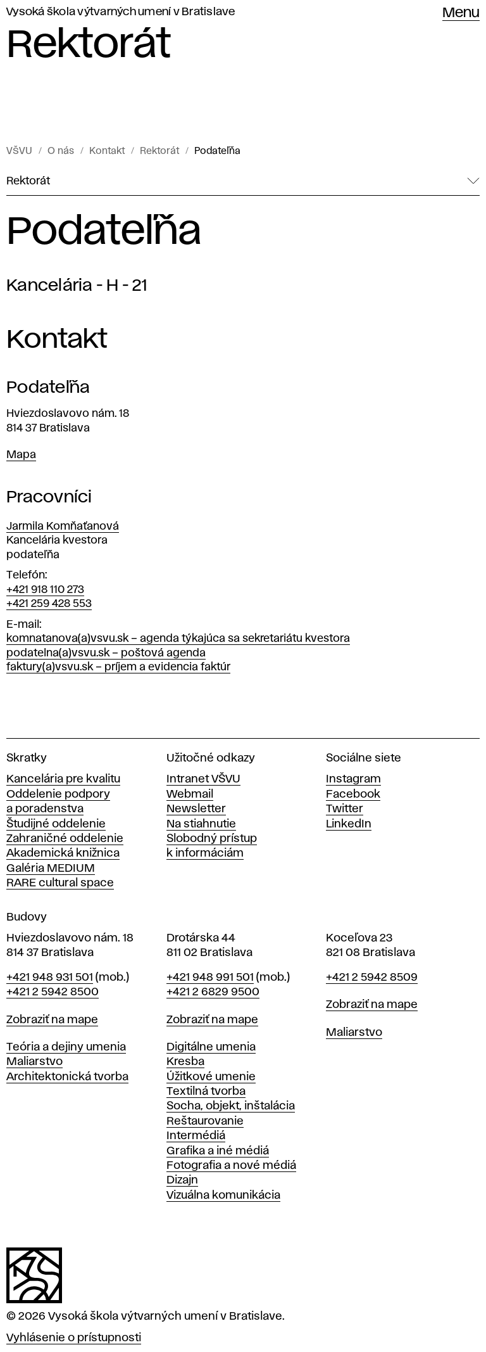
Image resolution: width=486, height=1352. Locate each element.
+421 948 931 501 (49, 978)
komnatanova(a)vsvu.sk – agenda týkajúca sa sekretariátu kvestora (178, 639)
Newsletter (196, 809)
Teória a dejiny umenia (66, 1047)
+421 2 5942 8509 (372, 978)
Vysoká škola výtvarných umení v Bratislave (120, 12)
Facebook (353, 794)
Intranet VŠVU (203, 779)
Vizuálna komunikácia (223, 1195)
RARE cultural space (60, 883)
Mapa (21, 455)
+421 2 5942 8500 (52, 992)
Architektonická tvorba (67, 1077)
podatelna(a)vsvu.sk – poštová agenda (106, 653)
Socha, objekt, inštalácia (230, 1106)
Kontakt (107, 151)
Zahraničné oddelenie (64, 839)
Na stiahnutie (201, 824)
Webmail (189, 794)
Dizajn (182, 1180)
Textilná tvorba (206, 1092)
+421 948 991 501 (210, 978)
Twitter (344, 809)
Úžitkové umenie (211, 1077)
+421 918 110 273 (45, 590)
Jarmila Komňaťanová (62, 526)
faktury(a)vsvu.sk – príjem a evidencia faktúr (118, 667)
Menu (461, 13)
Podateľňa (217, 151)
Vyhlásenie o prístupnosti (73, 1338)
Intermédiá (195, 1136)
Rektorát (159, 151)
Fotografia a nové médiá (231, 1166)
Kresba (185, 1062)
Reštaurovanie (205, 1121)
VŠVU (19, 151)
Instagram (353, 779)
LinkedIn (348, 824)
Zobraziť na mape (52, 1020)
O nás (60, 151)
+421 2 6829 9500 (212, 992)
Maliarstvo (34, 1062)
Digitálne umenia (211, 1047)
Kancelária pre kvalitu (63, 779)
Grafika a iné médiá (217, 1151)
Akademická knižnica (63, 853)
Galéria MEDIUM (50, 869)
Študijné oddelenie (56, 824)
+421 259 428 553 (49, 604)
